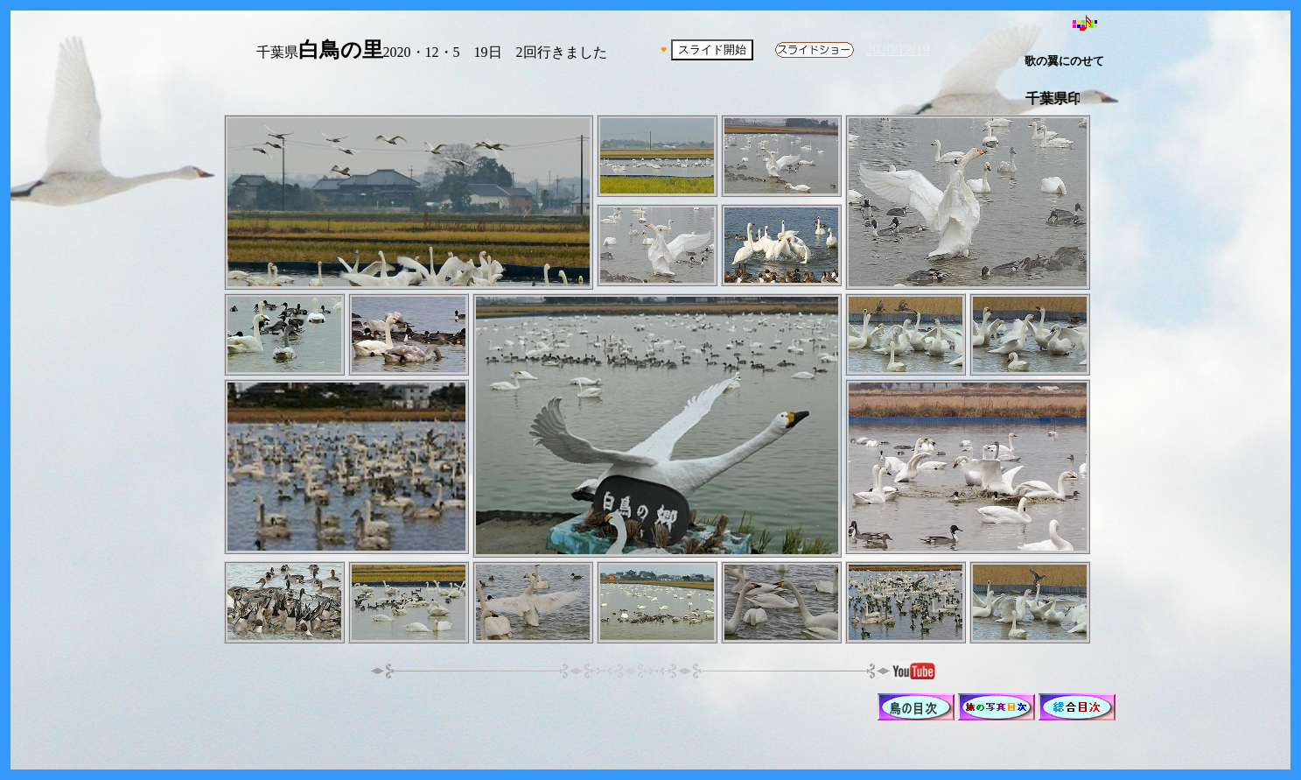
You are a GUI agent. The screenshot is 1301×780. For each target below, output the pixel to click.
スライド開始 (712, 49)
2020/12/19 (898, 49)
